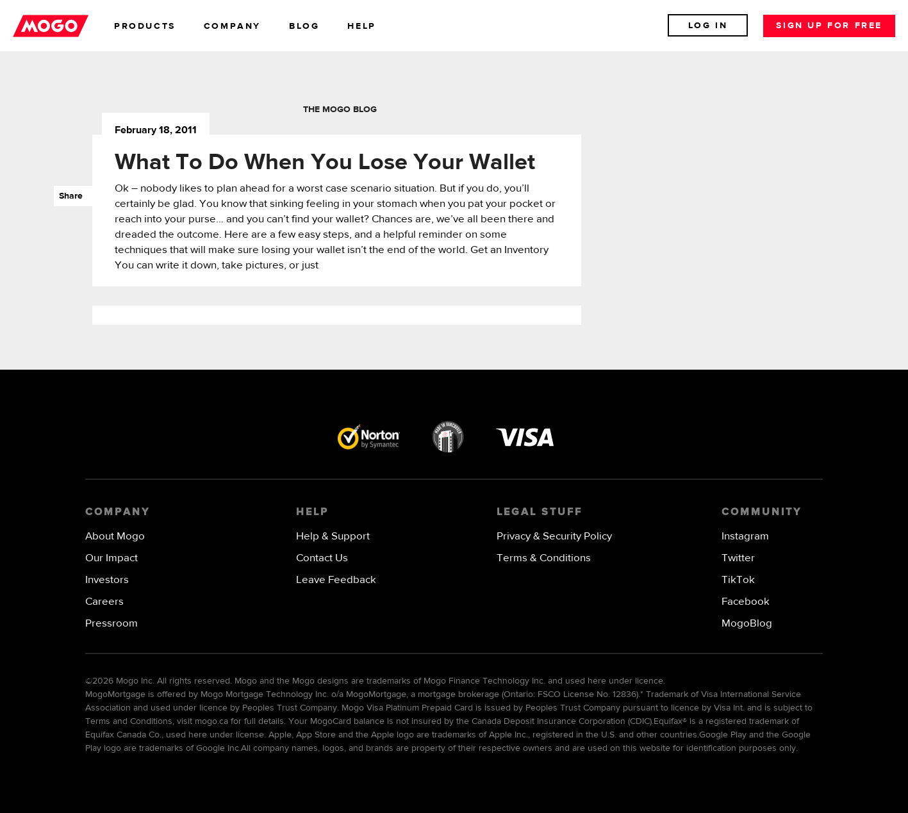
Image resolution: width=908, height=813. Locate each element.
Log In (708, 25)
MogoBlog (747, 623)
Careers (104, 601)
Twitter (738, 558)
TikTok (738, 580)
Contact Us (322, 558)
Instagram (745, 536)
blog (304, 26)
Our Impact (111, 558)
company (232, 26)
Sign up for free (829, 25)
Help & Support (333, 536)
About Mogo (115, 536)
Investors (107, 580)
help (361, 26)
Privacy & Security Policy (554, 536)
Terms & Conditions (544, 558)
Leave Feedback (336, 580)
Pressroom (111, 623)
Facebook (746, 601)
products (145, 26)
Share (68, 196)
